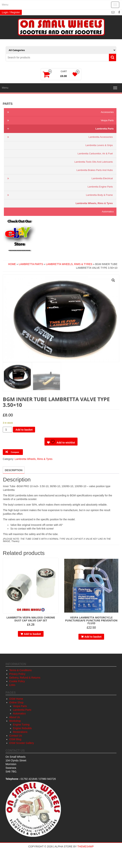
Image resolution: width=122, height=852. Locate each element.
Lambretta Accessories (59, 137)
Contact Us (15, 735)
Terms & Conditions (20, 670)
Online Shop (16, 702)
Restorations (20, 731)
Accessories (60, 112)
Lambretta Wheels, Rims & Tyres (94, 203)
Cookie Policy (17, 681)
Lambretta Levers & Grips (99, 145)
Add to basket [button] (32, 633)
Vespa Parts (60, 120)
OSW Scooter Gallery (21, 742)
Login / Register (11, 12)
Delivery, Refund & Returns (24, 677)
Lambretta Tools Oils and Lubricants (93, 161)
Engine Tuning (21, 724)
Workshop (15, 720)
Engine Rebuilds (22, 728)
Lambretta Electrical (59, 178)
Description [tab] (14, 470)
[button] (113, 280)
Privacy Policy (17, 673)
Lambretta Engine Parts (100, 186)
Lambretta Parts (60, 129)
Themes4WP (85, 846)
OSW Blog (15, 739)
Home (12, 264)
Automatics (108, 211)
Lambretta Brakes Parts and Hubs (94, 170)
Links (12, 684)
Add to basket (24, 429)
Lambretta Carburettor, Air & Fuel (95, 153)
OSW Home (16, 698)
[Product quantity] (7, 429)
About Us (14, 717)
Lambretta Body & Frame (59, 195)
